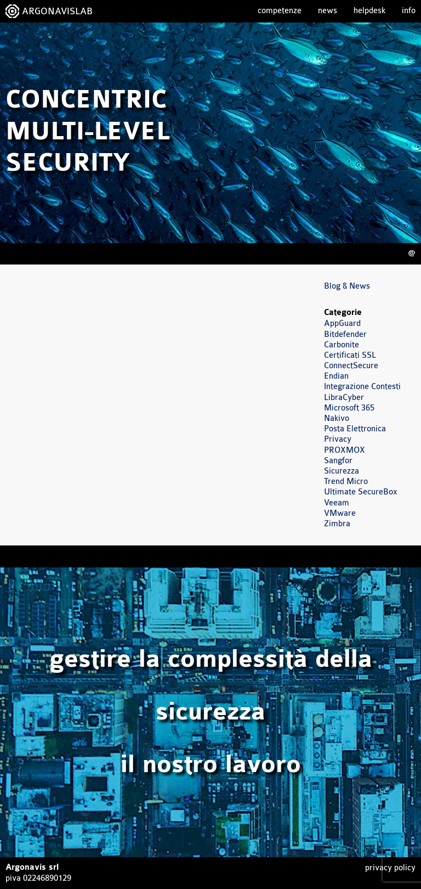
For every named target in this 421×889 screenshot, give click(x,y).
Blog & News (347, 286)
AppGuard (342, 323)
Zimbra (337, 523)
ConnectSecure (351, 365)
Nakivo (336, 418)
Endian (336, 376)
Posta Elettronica (355, 429)
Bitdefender (345, 334)
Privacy (337, 439)
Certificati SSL (350, 355)
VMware (340, 513)
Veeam (336, 503)
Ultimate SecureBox (360, 492)
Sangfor (338, 460)
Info (409, 10)
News (327, 10)
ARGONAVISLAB (57, 11)
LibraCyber (344, 397)
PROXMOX (344, 450)
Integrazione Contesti (362, 386)
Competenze (279, 10)
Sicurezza (341, 471)
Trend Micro (346, 481)
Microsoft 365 (349, 408)
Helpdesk (369, 10)
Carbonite (341, 345)
